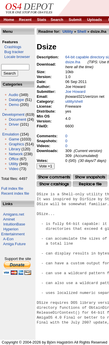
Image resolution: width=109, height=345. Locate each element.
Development (13, 114)
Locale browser (15, 57)
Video (13, 169)
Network (16, 154)
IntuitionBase (14, 224)
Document (17, 119)
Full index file (12, 188)
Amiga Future (14, 244)
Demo (14, 104)
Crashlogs (11, 47)
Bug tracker (12, 52)
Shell (81, 31)
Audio (13, 95)
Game (14, 139)
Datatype (16, 99)
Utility (13, 164)
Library (14, 149)
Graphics (16, 144)
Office (14, 159)
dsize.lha (72, 62)
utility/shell (74, 101)
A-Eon (8, 239)
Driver (14, 124)
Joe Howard (75, 91)
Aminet (9, 219)
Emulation (10, 134)
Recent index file (15, 193)
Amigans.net (13, 214)
